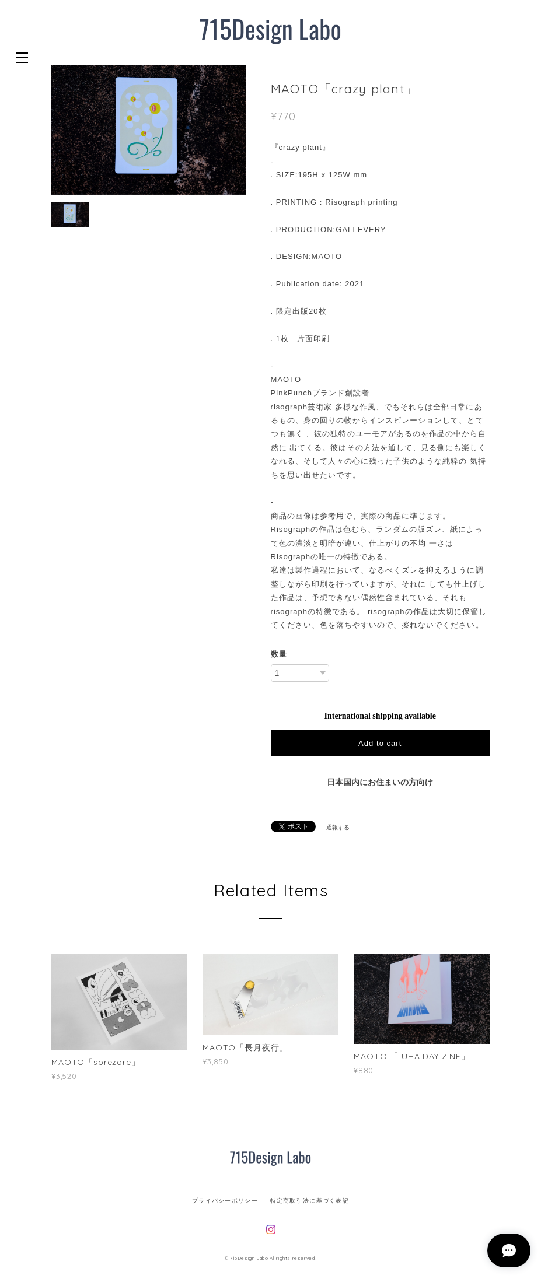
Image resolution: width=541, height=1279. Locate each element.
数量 (279, 654)
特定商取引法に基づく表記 (309, 1200)
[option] (148, 130)
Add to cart (380, 743)
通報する (338, 827)
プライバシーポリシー (225, 1200)
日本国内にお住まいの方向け (380, 782)
